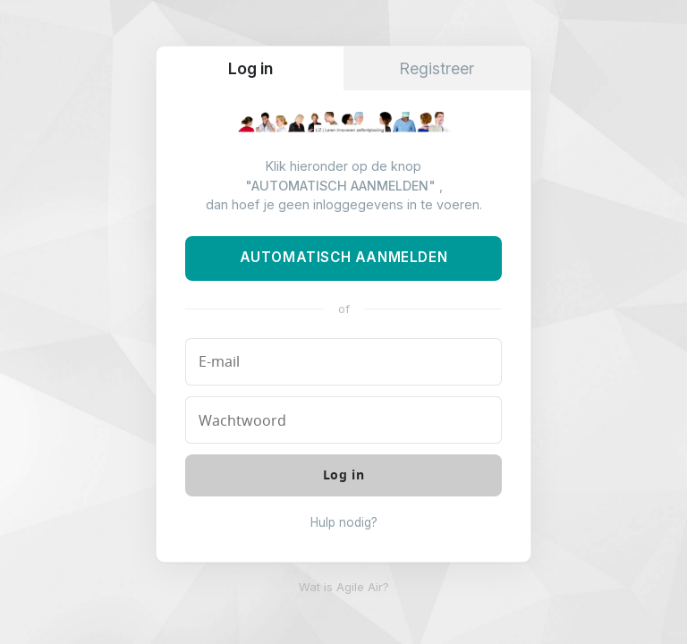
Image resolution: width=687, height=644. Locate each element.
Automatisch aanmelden (344, 257)
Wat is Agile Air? (344, 587)
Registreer (437, 68)
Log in (250, 68)
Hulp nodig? (343, 522)
